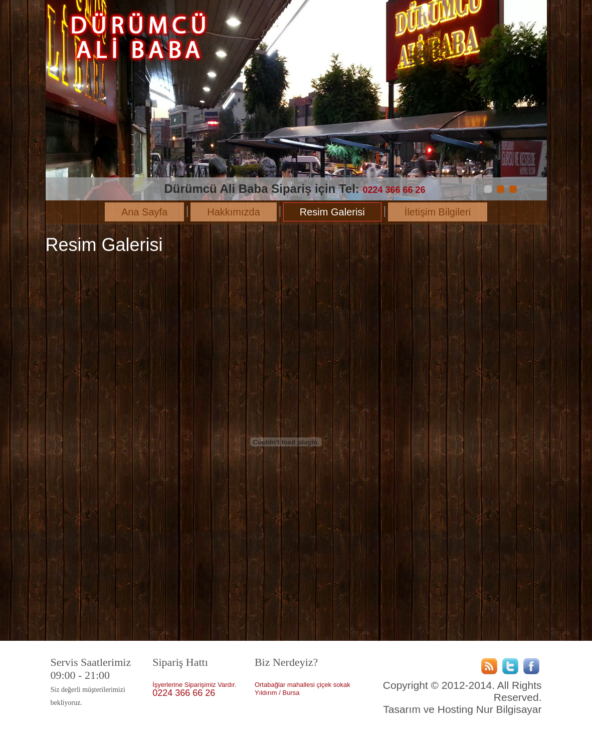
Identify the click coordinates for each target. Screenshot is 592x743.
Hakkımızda (233, 211)
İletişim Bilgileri (438, 211)
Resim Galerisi (332, 211)
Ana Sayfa (144, 211)
